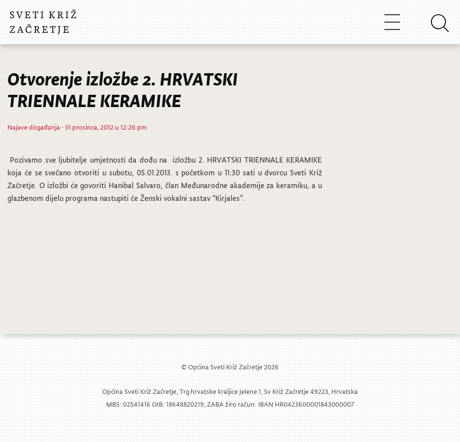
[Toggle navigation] (392, 22)
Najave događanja (33, 127)
